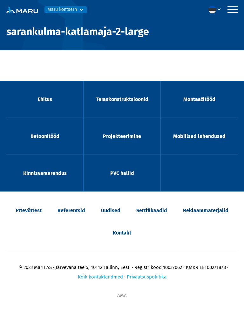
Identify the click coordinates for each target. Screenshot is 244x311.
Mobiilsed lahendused (199, 136)
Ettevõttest (29, 210)
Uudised (110, 210)
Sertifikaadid (151, 210)
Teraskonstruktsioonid (122, 99)
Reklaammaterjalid (205, 210)
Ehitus (45, 99)
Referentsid (71, 210)
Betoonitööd (44, 136)
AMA (122, 295)
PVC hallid (122, 173)
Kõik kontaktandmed (100, 277)
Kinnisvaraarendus (45, 173)
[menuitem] (216, 9)
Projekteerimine (122, 136)
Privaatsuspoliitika (146, 277)
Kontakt (122, 233)
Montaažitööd (199, 99)
